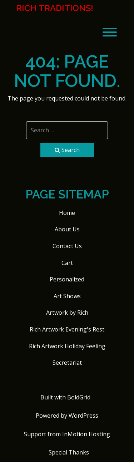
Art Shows (67, 296)
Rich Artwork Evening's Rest (67, 329)
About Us (67, 229)
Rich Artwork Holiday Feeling (67, 346)
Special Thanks (69, 452)
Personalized (67, 279)
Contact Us (67, 246)
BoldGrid (78, 397)
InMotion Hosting (86, 434)
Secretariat (67, 363)
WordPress (83, 415)
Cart (67, 263)
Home (67, 213)
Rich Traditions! (54, 8)
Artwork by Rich (67, 312)
